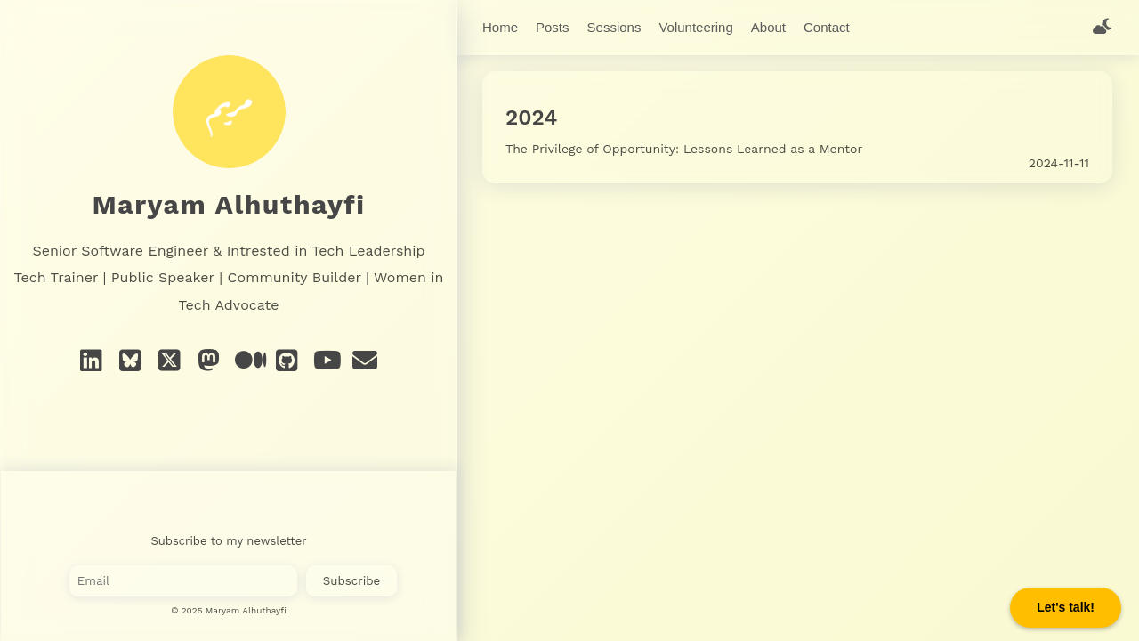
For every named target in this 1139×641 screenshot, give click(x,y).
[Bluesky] (131, 361)
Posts (553, 27)
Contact (827, 27)
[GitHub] (287, 361)
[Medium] (248, 361)
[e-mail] (366, 361)
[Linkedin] (92, 361)
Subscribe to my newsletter (229, 541)
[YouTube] (326, 361)
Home (500, 27)
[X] (170, 361)
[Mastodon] (209, 361)
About (768, 27)
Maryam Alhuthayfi (229, 204)
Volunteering (695, 27)
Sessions (614, 27)
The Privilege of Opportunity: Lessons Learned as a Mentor (683, 145)
